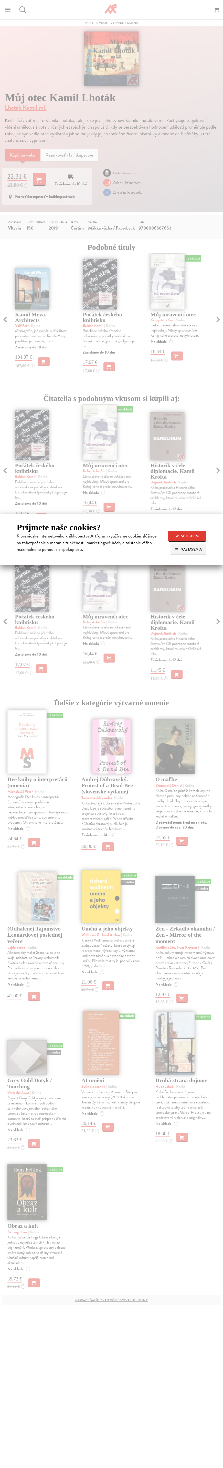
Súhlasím (187, 536)
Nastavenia (188, 549)
